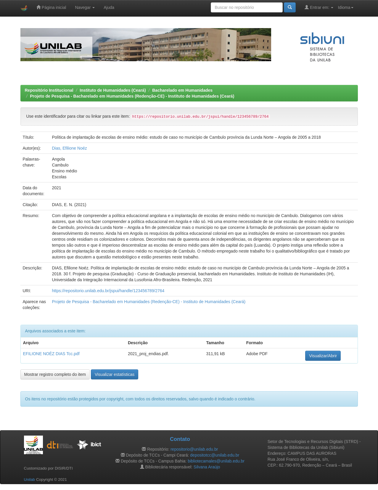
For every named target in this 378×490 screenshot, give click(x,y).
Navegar (85, 7)
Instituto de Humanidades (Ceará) (113, 90)
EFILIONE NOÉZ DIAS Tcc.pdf (51, 353)
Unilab (29, 479)
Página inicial (51, 7)
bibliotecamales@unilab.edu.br (216, 461)
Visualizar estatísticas (114, 374)
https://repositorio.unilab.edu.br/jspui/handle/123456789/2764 (108, 290)
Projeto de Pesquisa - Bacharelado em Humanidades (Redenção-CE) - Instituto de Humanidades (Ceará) (132, 96)
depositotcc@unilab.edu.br (214, 455)
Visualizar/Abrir (323, 355)
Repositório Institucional (49, 90)
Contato (180, 439)
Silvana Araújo (207, 467)
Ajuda (109, 7)
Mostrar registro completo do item (55, 374)
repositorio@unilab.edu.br (194, 449)
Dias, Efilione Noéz (69, 148)
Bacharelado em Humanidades (182, 90)
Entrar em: (319, 7)
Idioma (345, 7)
